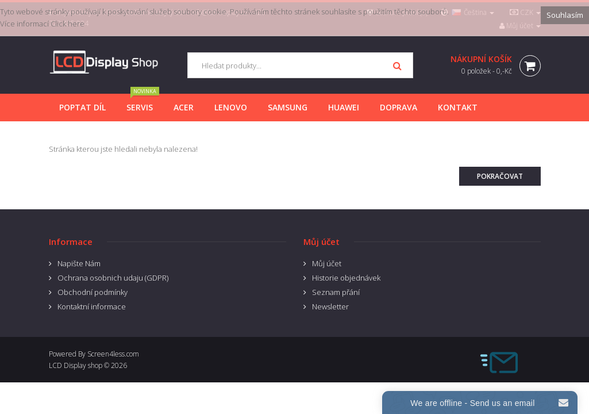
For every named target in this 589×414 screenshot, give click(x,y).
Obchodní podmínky (92, 292)
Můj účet (326, 263)
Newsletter (330, 306)
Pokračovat (500, 176)
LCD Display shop (75, 365)
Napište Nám (79, 263)
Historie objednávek (346, 278)
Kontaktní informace (91, 306)
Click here (67, 23)
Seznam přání (336, 292)
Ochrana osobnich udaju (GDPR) (112, 278)
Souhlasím (564, 15)
